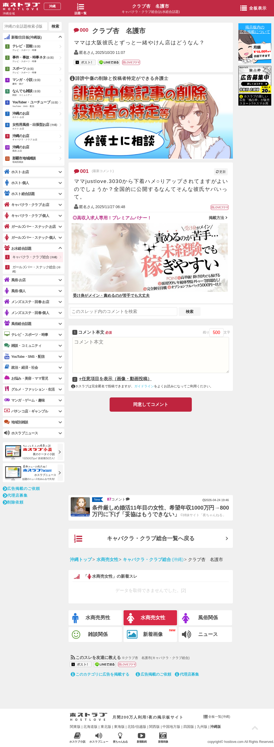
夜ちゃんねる (120, 737)
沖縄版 (215, 727)
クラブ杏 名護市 (150, 6)
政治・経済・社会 (21, 367)
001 (81, 171)
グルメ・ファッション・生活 (29, 389)
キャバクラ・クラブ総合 (34, 257)
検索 (189, 311)
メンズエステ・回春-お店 (26, 302)
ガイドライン (144, 386)
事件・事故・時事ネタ (37, 59)
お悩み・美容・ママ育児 (26, 378)
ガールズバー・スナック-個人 (30, 237)
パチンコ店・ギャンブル (26, 411)
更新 (221, 172)
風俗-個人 (14, 291)
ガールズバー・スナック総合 (36, 268)
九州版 (202, 727)
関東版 (75, 727)
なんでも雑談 (37, 93)
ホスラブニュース (99, 737)
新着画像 (145, 635)
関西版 (154, 727)
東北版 (106, 727)
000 (81, 30)
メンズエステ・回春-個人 (26, 312)
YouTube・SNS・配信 (24, 356)
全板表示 (253, 8)
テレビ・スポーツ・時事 (26, 334)
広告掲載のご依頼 (153, 674)
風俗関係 (200, 618)
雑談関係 (90, 634)
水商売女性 (146, 618)
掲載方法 (216, 218)
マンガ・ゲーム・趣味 (24, 400)
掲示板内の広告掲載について (254, 29)
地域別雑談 (16, 422)
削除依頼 (13, 502)
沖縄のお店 (37, 115)
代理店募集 (187, 674)
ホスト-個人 (16, 183)
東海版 (119, 727)
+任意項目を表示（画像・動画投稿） (115, 378)
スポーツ (37, 70)
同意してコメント (150, 404)
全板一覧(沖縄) (219, 717)
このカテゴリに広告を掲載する (100, 674)
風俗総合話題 (17, 323)
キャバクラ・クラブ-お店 (26, 204)
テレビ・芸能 (37, 48)
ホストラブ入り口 (88, 717)
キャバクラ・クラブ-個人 (26, 215)
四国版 (188, 727)
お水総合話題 (17, 248)
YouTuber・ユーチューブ (37, 104)
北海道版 (90, 727)
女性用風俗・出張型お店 (37, 127)
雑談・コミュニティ (22, 345)
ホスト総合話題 (19, 193)
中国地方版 (171, 727)
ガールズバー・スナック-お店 (30, 226)
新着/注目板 (23, 37)
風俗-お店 (14, 280)
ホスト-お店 (16, 172)
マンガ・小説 (37, 82)
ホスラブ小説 (77, 737)
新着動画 (141, 737)
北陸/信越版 (136, 727)
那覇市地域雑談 (37, 160)
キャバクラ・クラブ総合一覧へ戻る (134, 539)
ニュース (200, 635)
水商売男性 (91, 618)
